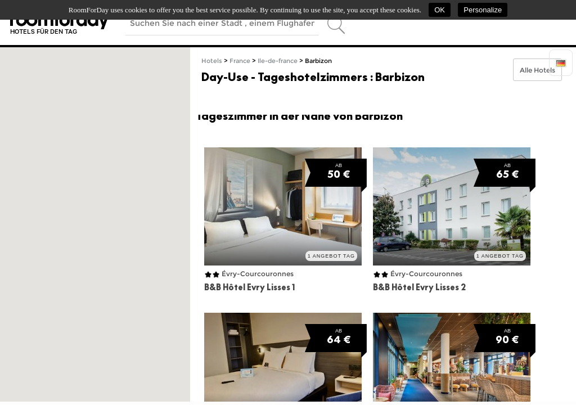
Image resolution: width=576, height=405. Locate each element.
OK (439, 10)
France (240, 61)
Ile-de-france (278, 61)
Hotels (211, 61)
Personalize (483, 10)
